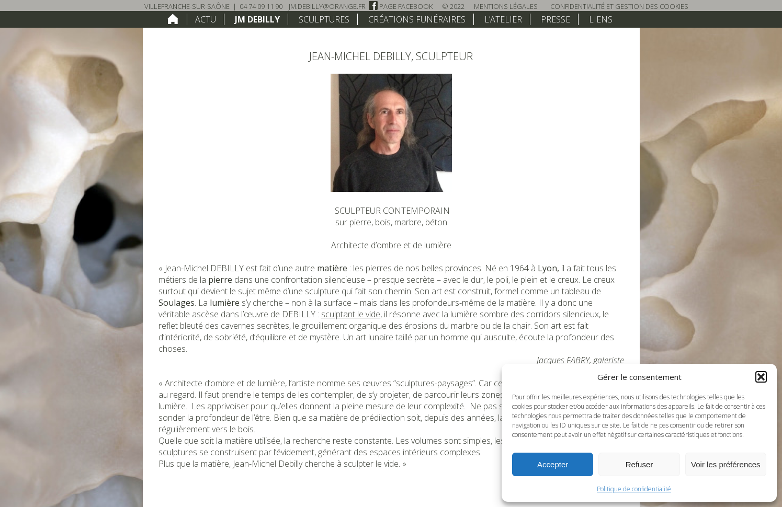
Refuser (639, 464)
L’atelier (503, 19)
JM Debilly (257, 19)
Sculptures (324, 19)
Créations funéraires (417, 19)
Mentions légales (506, 6)
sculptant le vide (350, 314)
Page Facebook (401, 6)
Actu (205, 19)
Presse (555, 19)
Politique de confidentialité (634, 489)
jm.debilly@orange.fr (327, 6)
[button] (761, 377)
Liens (601, 19)
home (173, 19)
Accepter (552, 464)
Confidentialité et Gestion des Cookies (619, 6)
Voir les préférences (726, 464)
